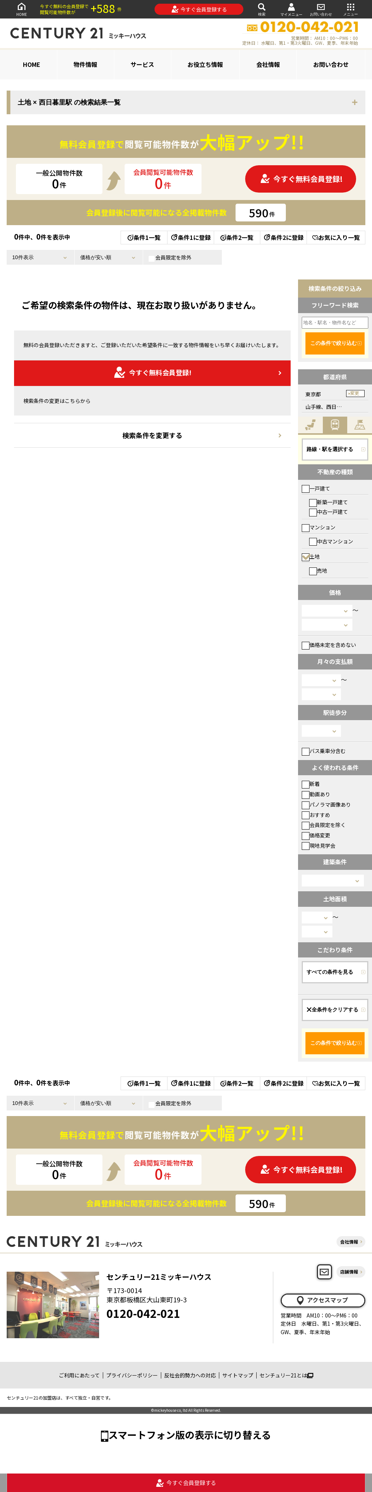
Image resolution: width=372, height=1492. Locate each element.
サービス (142, 64)
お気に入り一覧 (336, 237)
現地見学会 (318, 845)
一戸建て (316, 488)
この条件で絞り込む (333, 343)
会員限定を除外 (170, 258)
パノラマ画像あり (326, 804)
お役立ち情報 (205, 64)
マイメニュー (291, 9)
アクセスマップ (321, 1300)
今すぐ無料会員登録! (301, 178)
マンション (318, 527)
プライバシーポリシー (132, 1375)
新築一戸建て (328, 502)
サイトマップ (237, 1375)
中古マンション (331, 541)
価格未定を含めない (329, 644)
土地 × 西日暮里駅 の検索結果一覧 (69, 102)
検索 (262, 9)
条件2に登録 (283, 237)
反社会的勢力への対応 (190, 1375)
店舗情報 (349, 1271)
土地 (311, 556)
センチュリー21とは (286, 1375)
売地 (318, 570)
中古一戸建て (328, 511)
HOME (21, 9)
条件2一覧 (236, 237)
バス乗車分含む (324, 751)
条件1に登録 (190, 237)
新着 (311, 783)
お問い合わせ (321, 9)
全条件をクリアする (332, 1010)
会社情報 (268, 64)
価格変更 (316, 835)
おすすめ (316, 814)
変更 (354, 393)
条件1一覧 (144, 237)
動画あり (316, 794)
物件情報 (85, 64)
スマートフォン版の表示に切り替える (189, 1434)
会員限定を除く (324, 824)
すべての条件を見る (330, 972)
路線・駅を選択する (330, 449)
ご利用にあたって (79, 1375)
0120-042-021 (143, 1313)
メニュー (350, 9)
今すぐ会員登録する (199, 9)
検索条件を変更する (152, 435)
